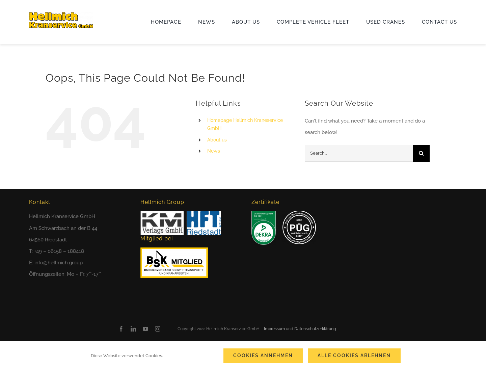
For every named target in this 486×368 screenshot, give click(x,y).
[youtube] (145, 329)
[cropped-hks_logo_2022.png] (61, 14)
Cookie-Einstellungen (188, 355)
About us (217, 139)
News (213, 151)
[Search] (421, 153)
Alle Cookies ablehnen (354, 355)
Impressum (274, 328)
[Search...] (359, 153)
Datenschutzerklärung (315, 328)
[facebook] (121, 329)
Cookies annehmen (263, 355)
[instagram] (157, 329)
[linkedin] (133, 329)
